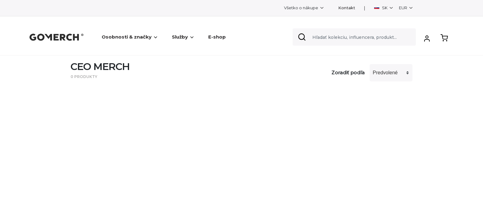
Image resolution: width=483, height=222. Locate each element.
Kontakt (346, 8)
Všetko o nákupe (301, 7)
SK (381, 7)
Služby (182, 37)
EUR (403, 7)
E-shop (217, 37)
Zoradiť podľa (348, 73)
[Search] (354, 37)
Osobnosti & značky (129, 37)
